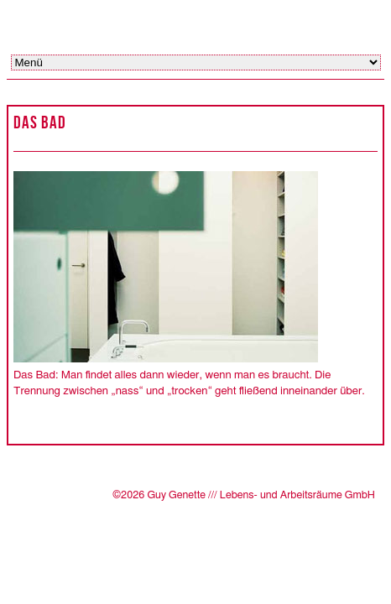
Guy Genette (141, 23)
